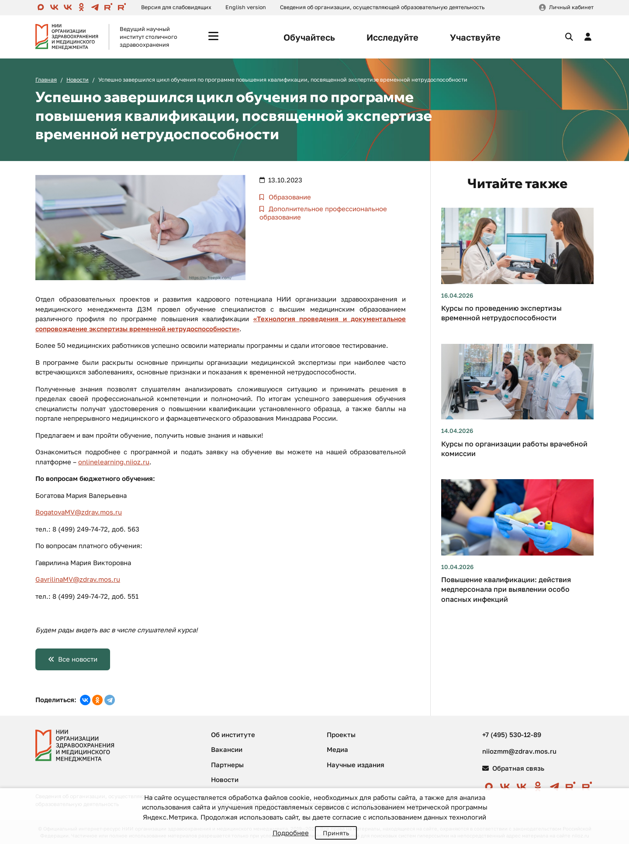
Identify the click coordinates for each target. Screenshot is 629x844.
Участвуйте (475, 37)
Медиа (337, 749)
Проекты (341, 734)
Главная (46, 79)
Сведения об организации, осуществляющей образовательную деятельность (382, 7)
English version (245, 7)
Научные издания (355, 765)
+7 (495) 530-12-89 (511, 734)
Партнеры (227, 765)
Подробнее (291, 833)
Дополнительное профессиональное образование (323, 213)
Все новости (77, 659)
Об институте (233, 734)
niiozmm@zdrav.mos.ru (519, 751)
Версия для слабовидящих (176, 7)
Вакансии (226, 749)
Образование (289, 197)
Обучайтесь (309, 37)
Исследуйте (392, 37)
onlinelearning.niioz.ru (113, 462)
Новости (77, 79)
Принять (336, 833)
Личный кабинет (571, 7)
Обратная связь (513, 768)
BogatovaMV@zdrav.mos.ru (78, 512)
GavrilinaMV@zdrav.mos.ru (77, 579)
